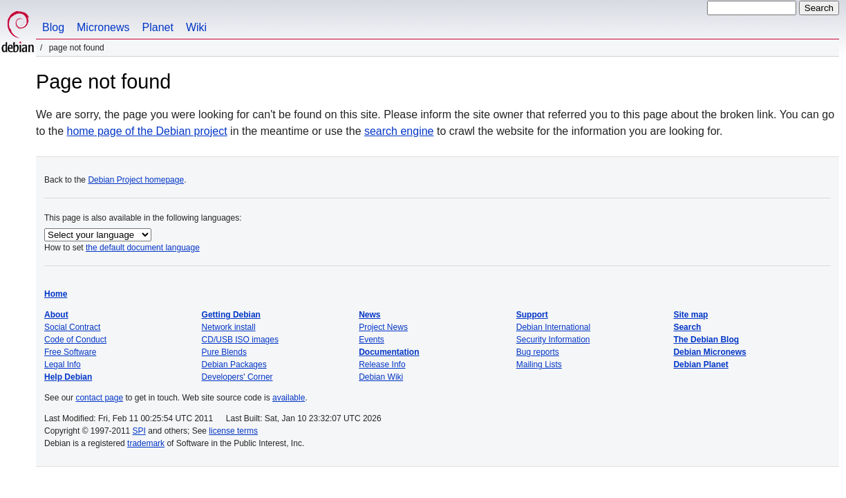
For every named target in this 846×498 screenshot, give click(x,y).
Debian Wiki (381, 377)
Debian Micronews (709, 352)
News (369, 315)
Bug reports (537, 352)
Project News (383, 327)
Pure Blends (224, 352)
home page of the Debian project (146, 131)
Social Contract (72, 327)
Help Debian (68, 377)
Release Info (382, 364)
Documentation (389, 352)
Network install (229, 327)
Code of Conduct (75, 339)
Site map (690, 315)
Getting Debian (231, 315)
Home (55, 294)
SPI (139, 431)
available (288, 398)
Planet (157, 27)
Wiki (196, 27)
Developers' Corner (237, 377)
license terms (233, 431)
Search (687, 327)
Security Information (553, 339)
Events (371, 339)
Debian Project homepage (136, 180)
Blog (53, 27)
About (56, 315)
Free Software (70, 352)
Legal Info (62, 364)
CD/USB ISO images (240, 339)
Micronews (103, 27)
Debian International (553, 327)
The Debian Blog (706, 339)
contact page (99, 398)
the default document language (143, 247)
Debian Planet (700, 364)
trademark (145, 443)
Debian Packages (234, 364)
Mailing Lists (539, 364)
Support (532, 315)
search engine (399, 131)
